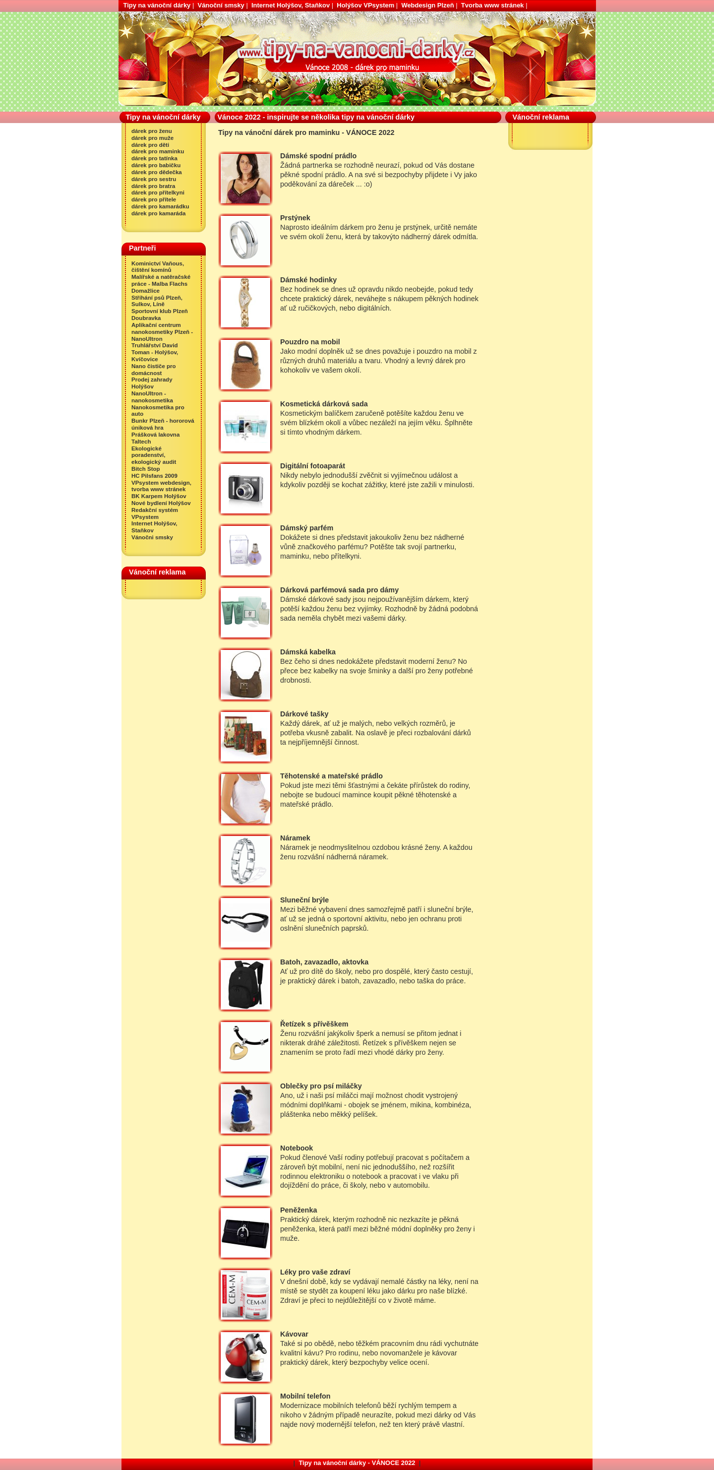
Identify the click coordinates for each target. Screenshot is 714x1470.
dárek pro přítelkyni (157, 192)
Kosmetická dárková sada (324, 404)
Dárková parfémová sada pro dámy (339, 590)
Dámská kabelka (308, 652)
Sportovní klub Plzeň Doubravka (159, 314)
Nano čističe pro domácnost (153, 369)
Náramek (295, 838)
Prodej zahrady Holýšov (152, 383)
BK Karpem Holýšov (158, 496)
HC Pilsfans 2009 (154, 476)
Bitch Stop (145, 469)
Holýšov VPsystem (365, 5)
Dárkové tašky (304, 714)
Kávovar (294, 1334)
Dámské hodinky (308, 280)
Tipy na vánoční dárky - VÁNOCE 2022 (356, 1463)
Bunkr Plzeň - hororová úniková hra (162, 424)
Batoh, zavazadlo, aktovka (324, 962)
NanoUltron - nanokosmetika (152, 396)
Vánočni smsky (152, 537)
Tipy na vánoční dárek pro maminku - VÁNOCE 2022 (155, 15)
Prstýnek (295, 218)
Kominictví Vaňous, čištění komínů (157, 266)
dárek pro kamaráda (158, 213)
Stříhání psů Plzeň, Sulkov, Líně (156, 301)
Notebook (296, 1148)
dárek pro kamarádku (160, 206)
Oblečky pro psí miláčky (321, 1086)
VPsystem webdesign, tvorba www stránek (161, 486)
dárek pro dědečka (156, 172)
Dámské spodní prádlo (318, 156)
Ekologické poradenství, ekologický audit (153, 455)
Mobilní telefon (305, 1396)
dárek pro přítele (153, 199)
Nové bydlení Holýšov (161, 503)
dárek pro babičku (155, 165)
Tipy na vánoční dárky (157, 5)
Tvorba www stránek (492, 5)
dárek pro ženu (151, 131)
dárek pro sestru (153, 179)
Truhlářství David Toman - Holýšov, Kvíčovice (154, 352)
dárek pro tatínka (154, 158)
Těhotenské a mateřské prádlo (331, 776)
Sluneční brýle (304, 900)
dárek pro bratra (153, 186)
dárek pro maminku (157, 151)
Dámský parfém (306, 528)
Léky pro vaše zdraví (315, 1272)
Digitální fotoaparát (312, 466)
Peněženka (298, 1210)
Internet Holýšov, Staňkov (290, 5)
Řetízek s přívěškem (314, 1024)
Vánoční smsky (221, 5)
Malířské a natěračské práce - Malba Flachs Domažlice (160, 284)
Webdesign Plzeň (427, 5)
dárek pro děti (150, 145)
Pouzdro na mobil (310, 342)
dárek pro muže (152, 138)
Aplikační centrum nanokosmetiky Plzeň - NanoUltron (162, 332)
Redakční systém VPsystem (154, 513)
